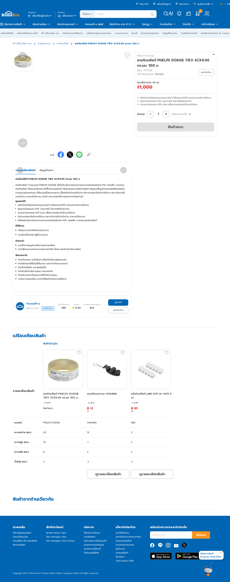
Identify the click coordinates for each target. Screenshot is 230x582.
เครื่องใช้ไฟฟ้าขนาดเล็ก (27, 33)
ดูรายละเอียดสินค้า (108, 474)
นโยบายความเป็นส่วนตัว (95, 541)
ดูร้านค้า (118, 302)
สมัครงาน (120, 549)
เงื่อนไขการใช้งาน (92, 533)
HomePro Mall (94, 24)
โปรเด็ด (187, 24)
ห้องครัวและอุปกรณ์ (150, 33)
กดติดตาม (48, 308)
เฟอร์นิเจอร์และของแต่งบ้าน (99, 33)
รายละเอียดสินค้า (25, 170)
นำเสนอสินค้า (122, 552)
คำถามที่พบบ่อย (20, 537)
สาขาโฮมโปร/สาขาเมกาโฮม (128, 537)
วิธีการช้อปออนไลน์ (22, 533)
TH (221, 4)
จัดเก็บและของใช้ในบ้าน (72, 33)
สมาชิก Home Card (56, 533)
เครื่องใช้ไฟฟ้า (7, 33)
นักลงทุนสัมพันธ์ (124, 541)
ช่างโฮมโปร (166, 24)
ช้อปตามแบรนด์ (66, 24)
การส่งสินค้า (89, 537)
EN (228, 4)
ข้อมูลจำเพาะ (47, 170)
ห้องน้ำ (134, 33)
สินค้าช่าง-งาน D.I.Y (121, 24)
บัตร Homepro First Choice (60, 541)
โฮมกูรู (145, 24)
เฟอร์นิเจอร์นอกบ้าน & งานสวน (215, 33)
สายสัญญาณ (44, 43)
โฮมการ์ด (142, 4)
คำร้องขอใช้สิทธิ (91, 552)
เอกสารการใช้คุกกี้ (92, 549)
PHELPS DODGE (145, 56)
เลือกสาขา (67, 15)
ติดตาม (201, 535)
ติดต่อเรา (120, 556)
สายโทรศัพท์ (63, 43)
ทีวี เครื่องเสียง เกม (50, 33)
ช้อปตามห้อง (40, 24)
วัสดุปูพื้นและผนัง (169, 33)
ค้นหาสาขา (182, 4)
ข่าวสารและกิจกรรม (125, 545)
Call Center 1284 (125, 560)
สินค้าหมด (175, 127)
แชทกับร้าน (118, 310)
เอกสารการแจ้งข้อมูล (94, 545)
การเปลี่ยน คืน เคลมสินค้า (25, 541)
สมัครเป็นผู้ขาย (162, 4)
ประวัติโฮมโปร (122, 533)
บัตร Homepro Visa (56, 537)
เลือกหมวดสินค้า (13, 24)
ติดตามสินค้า (19, 545)
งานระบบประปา (121, 33)
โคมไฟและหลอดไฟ (189, 33)
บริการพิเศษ (208, 24)
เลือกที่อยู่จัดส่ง (40, 15)
